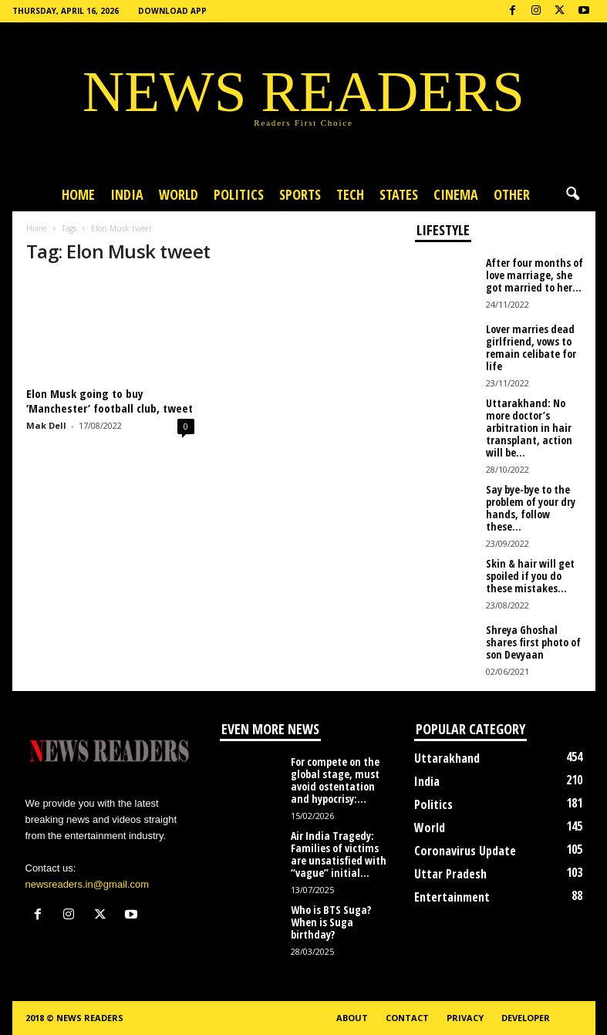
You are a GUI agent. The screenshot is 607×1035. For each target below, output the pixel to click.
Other (512, 194)
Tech (350, 194)
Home (78, 194)
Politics (239, 194)
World (178, 194)
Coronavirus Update (465, 850)
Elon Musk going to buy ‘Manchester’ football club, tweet (109, 401)
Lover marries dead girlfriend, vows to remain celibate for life (531, 347)
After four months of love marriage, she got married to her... (534, 275)
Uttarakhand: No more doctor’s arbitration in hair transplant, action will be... (529, 428)
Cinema (455, 194)
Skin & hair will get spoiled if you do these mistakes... (530, 575)
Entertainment (452, 896)
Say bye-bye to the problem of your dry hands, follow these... (530, 508)
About (352, 1017)
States (398, 194)
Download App (172, 10)
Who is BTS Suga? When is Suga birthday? (331, 922)
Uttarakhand (447, 758)
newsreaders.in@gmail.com (87, 884)
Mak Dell (46, 425)
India (126, 194)
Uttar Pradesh (450, 873)
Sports (300, 194)
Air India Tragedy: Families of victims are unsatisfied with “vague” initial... (338, 854)
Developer (525, 1017)
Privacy (465, 1017)
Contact (407, 1017)
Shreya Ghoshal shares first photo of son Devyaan (533, 642)
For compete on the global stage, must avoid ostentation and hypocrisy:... (335, 780)
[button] (572, 194)
